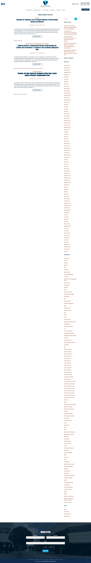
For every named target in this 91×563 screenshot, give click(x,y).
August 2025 (66, 74)
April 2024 (66, 111)
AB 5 (65, 267)
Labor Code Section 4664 (69, 388)
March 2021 (66, 196)
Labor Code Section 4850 (69, 390)
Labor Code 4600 (67, 370)
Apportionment (67, 272)
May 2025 (66, 81)
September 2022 (67, 155)
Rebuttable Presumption (69, 434)
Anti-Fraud (66, 269)
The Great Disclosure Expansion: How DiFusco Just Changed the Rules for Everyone (70, 39)
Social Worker (67, 461)
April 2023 (66, 139)
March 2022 (66, 168)
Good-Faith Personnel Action (70, 321)
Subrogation (66, 473)
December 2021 (67, 175)
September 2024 (67, 100)
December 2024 (67, 93)
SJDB (65, 459)
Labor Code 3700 (67, 365)
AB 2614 (66, 265)
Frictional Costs (67, 319)
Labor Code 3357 (67, 360)
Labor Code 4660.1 (68, 372)
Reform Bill (66, 436)
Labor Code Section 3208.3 (29, 43)
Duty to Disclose (67, 301)
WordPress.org (67, 516)
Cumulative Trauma (68, 292)
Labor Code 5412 (67, 379)
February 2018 (67, 244)
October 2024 (67, 97)
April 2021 (66, 194)
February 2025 (67, 88)
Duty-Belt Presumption (68, 303)
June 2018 (66, 239)
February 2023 (67, 143)
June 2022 (66, 161)
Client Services (29, 10)
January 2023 (67, 145)
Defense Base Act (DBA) (69, 294)
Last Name (55, 535)
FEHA (65, 315)
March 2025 (66, 86)
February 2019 (67, 233)
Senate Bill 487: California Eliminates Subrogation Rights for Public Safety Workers (70, 27)
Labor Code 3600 (67, 363)
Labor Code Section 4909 (69, 393)
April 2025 (66, 83)
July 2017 (66, 251)
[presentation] (32, 547)
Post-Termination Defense (69, 416)
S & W (65, 445)
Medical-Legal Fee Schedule (70, 404)
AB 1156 (66, 260)
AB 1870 (66, 263)
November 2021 (67, 178)
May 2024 (66, 109)
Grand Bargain (67, 324)
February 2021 (67, 198)
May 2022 (66, 164)
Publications (45, 10)
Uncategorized (37, 18)
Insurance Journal (67, 340)
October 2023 (67, 125)
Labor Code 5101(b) (68, 374)
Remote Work (67, 438)
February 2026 (67, 65)
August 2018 (66, 237)
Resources (58, 10)
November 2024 (67, 95)
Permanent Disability (68, 413)
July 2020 (66, 214)
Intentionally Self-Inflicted (69, 342)
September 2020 (67, 210)
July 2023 (66, 132)
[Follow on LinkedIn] (4, 4)
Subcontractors (67, 471)
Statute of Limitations (68, 466)
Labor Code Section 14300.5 (70, 381)
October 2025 (67, 70)
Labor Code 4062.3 (68, 367)
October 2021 (67, 180)
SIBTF (65, 455)
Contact (63, 10)
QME (65, 429)
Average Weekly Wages (68, 274)
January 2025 (67, 90)
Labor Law (66, 399)
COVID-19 (66, 287)
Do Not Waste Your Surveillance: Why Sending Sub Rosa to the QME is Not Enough (70, 33)
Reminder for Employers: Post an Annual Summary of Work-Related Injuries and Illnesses (37, 21)
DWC (65, 305)
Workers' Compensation (45, 43)
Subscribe (45, 550)
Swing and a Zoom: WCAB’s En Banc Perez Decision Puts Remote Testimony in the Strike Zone (70, 52)
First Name (35, 535)
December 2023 (67, 120)
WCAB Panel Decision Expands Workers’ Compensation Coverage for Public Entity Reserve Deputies (70, 46)
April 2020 (66, 221)
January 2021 (67, 200)
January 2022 (67, 173)
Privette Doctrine (67, 420)
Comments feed (67, 514)
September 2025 (67, 72)
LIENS (65, 402)
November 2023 (67, 122)
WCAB (65, 491)
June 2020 (66, 217)
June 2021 (66, 189)
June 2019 (66, 228)
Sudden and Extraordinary (37, 43)
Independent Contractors (69, 333)
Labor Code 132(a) (67, 349)
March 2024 (66, 113)
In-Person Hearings (68, 331)
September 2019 (67, 226)
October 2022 (67, 152)
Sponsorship (52, 10)
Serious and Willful (68, 452)
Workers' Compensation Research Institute (69, 499)
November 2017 (67, 246)
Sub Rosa (66, 468)
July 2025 (66, 77)
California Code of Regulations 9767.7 (70, 279)
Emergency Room (67, 310)
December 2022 (67, 148)
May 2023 (66, 136)
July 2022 (66, 159)
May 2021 (66, 191)
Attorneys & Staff (37, 10)
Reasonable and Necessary (69, 432)
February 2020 (67, 223)
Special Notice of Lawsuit (69, 464)
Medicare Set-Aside (68, 406)
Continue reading (37, 36)
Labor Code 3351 (67, 358)
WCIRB (65, 494)
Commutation (67, 285)
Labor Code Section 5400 (69, 395)
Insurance (66, 338)
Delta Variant (66, 296)
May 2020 (66, 219)
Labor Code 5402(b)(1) (68, 377)
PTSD (65, 427)
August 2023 (66, 129)
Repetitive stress (67, 441)
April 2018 (66, 242)
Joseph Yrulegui (42, 25)
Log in (65, 509)
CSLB (65, 289)
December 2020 (67, 203)
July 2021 (66, 187)
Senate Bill (66, 450)
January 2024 (67, 118)
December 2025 (67, 67)
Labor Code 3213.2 (68, 356)
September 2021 (67, 182)
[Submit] (76, 19)
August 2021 (66, 184)
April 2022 (66, 166)
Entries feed (66, 511)
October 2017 (67, 249)
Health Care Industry (68, 326)
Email (45, 541)
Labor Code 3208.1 (68, 351)
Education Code (67, 308)
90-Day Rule (66, 258)
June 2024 (66, 106)
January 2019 (67, 235)
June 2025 (66, 79)
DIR (64, 298)
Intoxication (66, 344)
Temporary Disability (68, 477)
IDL (64, 328)
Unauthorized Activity (68, 482)
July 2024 (66, 104)
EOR (65, 312)
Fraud (33, 71)
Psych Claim (66, 425)
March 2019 (66, 230)
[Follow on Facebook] (2, 4)
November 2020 (67, 205)
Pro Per (65, 422)
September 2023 (67, 127)
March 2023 (66, 141)
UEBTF (65, 480)
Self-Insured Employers (69, 448)
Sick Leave (66, 457)
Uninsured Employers (68, 487)
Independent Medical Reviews (70, 335)
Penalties (66, 411)
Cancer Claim (67, 282)
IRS (64, 347)
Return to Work (67, 443)
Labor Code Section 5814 (69, 397)
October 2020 (67, 207)
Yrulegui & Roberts (68, 502)
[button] (76, 4)
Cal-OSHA (66, 276)
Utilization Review (67, 489)
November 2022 (67, 150)
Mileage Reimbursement (69, 409)
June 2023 (66, 134)
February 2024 (67, 116)
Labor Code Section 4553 (69, 386)
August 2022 (66, 157)
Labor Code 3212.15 (68, 354)
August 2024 (66, 102)
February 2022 (67, 171)
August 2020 (66, 212)
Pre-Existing (66, 418)
